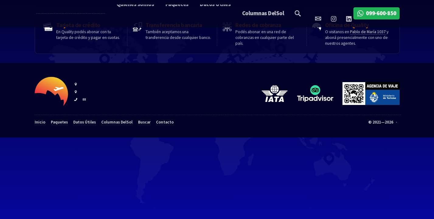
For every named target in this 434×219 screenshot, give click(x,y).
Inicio (40, 134)
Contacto (165, 134)
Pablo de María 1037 (368, 44)
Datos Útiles (84, 134)
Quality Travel (62, 14)
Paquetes (59, 134)
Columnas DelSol (117, 134)
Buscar (144, 134)
